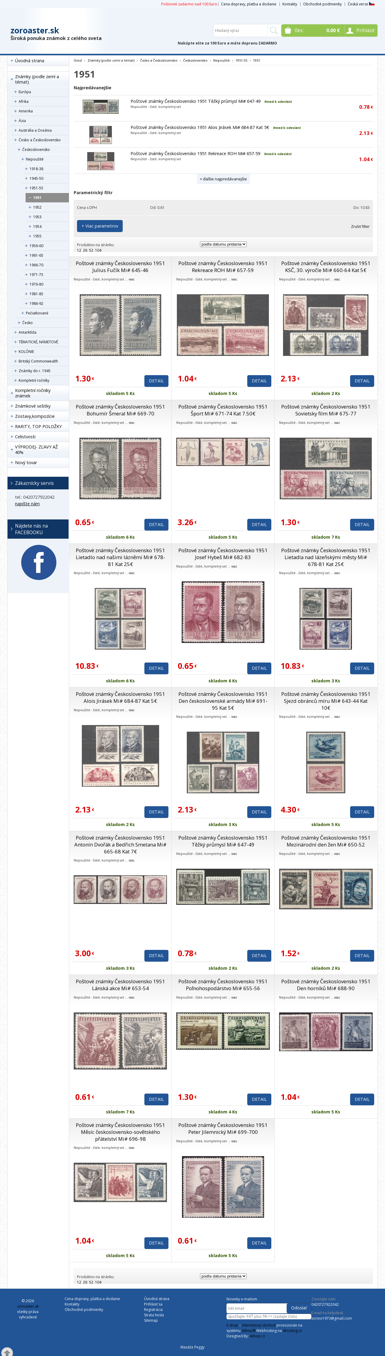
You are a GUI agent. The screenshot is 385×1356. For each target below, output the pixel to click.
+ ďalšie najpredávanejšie (223, 179)
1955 (37, 236)
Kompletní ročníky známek (33, 393)
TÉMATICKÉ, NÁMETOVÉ (38, 341)
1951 (37, 197)
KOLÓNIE (26, 351)
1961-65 (36, 255)
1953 (37, 216)
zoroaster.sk (35, 30)
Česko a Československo (40, 139)
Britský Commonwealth (38, 361)
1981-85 (36, 293)
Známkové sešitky (33, 406)
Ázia (22, 120)
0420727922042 (325, 1304)
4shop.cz (257, 1336)
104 (98, 250)
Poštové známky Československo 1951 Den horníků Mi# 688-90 (326, 985)
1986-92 (36, 303)
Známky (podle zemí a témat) (37, 79)
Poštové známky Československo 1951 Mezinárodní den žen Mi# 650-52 (326, 841)
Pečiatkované (37, 313)
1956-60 (36, 245)
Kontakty (289, 4)
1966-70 (36, 265)
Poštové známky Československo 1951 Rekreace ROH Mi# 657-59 (195, 153)
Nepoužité (35, 159)
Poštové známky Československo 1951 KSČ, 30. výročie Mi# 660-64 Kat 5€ (326, 267)
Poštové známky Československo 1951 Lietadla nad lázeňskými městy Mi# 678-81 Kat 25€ (326, 557)
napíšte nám (27, 504)
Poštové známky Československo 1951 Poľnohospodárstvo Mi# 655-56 (223, 985)
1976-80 (36, 284)
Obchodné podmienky (322, 4)
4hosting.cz (292, 1330)
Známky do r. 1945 (35, 370)
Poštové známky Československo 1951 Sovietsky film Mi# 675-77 (326, 410)
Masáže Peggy (192, 1347)
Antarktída (27, 332)
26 (85, 250)
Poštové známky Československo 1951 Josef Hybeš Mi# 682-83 (223, 554)
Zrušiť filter (360, 226)
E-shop (232, 1325)
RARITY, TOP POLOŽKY (38, 426)
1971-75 (36, 274)
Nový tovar (26, 462)
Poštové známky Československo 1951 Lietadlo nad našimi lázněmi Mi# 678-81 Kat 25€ (120, 557)
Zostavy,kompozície (35, 416)
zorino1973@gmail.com (331, 1318)
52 (91, 250)
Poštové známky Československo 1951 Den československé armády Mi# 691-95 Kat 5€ (223, 700)
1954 (37, 226)
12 (79, 250)
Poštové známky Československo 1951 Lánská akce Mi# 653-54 (120, 985)
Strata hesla (154, 1315)
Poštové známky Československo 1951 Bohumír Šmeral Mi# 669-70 (120, 410)
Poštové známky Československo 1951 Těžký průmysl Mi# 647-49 (195, 101)
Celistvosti (25, 436)
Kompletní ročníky (34, 380)
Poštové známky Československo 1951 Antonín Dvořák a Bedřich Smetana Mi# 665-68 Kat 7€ (120, 844)
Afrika (24, 101)
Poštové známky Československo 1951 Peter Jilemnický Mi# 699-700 (223, 1128)
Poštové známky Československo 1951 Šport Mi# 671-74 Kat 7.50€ (223, 410)
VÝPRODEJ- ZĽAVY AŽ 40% (36, 449)
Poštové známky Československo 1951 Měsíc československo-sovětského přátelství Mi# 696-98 (120, 1132)
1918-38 (36, 168)
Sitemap (151, 1320)
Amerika (26, 111)
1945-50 (36, 178)
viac (132, 279)
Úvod (78, 60)
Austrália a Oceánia (35, 130)
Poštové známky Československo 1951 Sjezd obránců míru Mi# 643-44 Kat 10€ (326, 700)
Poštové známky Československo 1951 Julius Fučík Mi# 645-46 (120, 267)
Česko (27, 322)
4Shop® (248, 1330)
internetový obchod (259, 1325)
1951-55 (36, 188)
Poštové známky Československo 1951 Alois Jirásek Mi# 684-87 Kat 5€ (200, 127)
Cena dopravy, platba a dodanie (248, 4)
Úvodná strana (29, 60)
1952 (37, 207)
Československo (36, 149)
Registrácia (153, 1309)
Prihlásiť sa (153, 1304)
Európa (25, 91)
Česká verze (361, 4)
